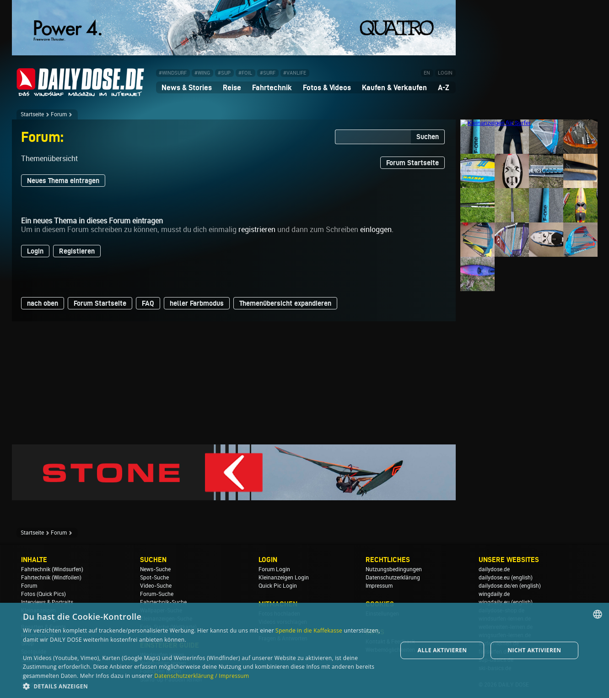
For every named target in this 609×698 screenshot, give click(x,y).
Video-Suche (156, 586)
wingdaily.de (494, 594)
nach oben (42, 303)
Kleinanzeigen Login (284, 577)
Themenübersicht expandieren (285, 303)
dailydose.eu (494, 577)
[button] (204, 686)
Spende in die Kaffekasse (308, 630)
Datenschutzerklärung (393, 577)
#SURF (267, 73)
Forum (59, 114)
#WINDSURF (173, 73)
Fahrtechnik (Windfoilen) (51, 577)
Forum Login (274, 569)
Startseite (32, 114)
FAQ (148, 303)
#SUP (224, 73)
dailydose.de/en (498, 586)
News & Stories (187, 87)
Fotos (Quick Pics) (43, 594)
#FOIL (245, 73)
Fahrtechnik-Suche (163, 602)
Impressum (379, 586)
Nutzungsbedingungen (394, 569)
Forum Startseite (412, 163)
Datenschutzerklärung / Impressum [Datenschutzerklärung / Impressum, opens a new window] (201, 676)
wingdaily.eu (494, 602)
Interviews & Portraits (47, 602)
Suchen (427, 137)
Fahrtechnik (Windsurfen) (52, 569)
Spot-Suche (154, 577)
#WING (202, 73)
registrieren (256, 229)
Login (35, 251)
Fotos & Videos (327, 87)
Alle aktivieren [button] (442, 650)
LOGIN (445, 73)
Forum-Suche (156, 594)
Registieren (77, 251)
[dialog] (304, 650)
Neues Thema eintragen (63, 180)
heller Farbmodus (197, 303)
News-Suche (155, 569)
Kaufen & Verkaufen (394, 87)
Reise (232, 87)
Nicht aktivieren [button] (534, 650)
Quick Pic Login (278, 586)
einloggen (376, 229)
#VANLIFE (294, 73)
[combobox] (597, 614)
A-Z (443, 87)
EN (427, 73)
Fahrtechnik (272, 87)
